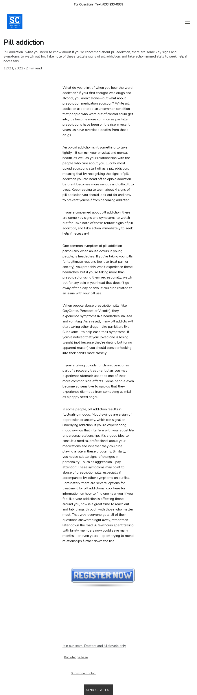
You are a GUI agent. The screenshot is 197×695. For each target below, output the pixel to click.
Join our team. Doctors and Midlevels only (94, 646)
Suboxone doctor (83, 673)
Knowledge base (76, 657)
